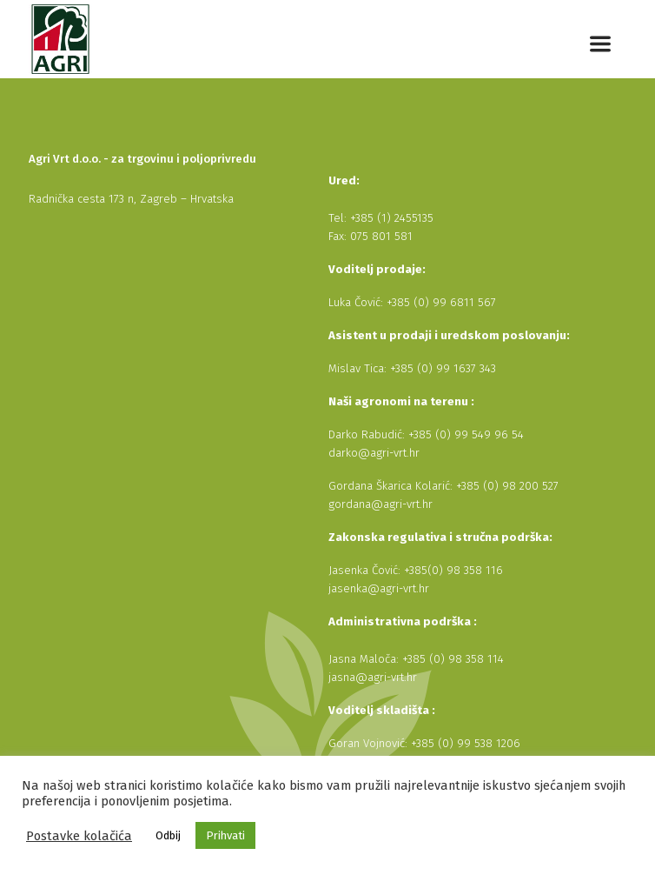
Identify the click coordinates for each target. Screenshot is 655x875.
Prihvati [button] (225, 835)
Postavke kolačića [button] (79, 836)
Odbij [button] (168, 835)
